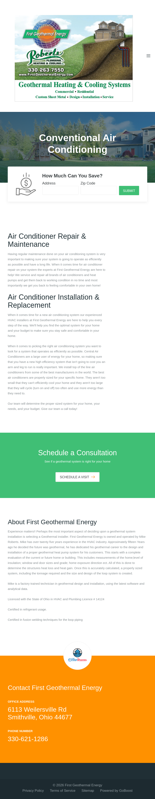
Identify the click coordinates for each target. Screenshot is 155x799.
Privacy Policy (33, 791)
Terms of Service (62, 791)
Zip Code (88, 183)
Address (49, 183)
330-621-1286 (28, 739)
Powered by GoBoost (116, 791)
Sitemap (88, 791)
